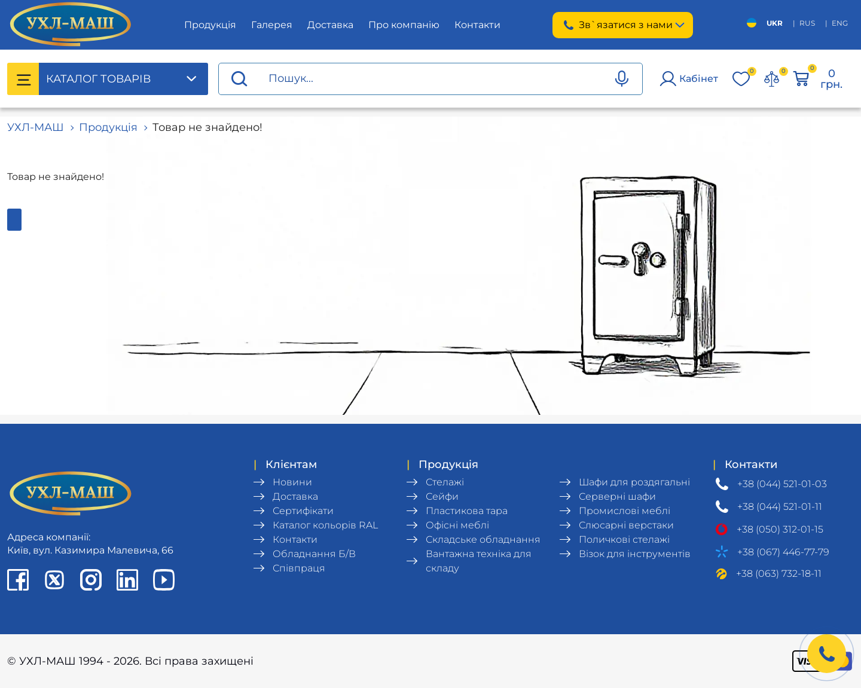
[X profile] (54, 580)
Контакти (477, 24)
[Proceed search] (239, 79)
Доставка (330, 24)
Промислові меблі (624, 510)
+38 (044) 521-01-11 (779, 506)
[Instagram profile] (91, 580)
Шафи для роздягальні (634, 482)
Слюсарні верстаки (626, 525)
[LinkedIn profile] (127, 580)
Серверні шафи (617, 496)
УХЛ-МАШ (35, 127)
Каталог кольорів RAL (325, 525)
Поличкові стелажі (624, 539)
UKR (775, 23)
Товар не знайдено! (207, 127)
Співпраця (299, 568)
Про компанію (403, 24)
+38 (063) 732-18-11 (779, 573)
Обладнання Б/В (314, 553)
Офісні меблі (457, 525)
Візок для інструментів (635, 553)
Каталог (98, 78)
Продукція (210, 24)
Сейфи (442, 496)
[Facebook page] (18, 580)
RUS (807, 23)
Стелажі (445, 482)
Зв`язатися (623, 25)
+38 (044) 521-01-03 (782, 484)
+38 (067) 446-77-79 (783, 552)
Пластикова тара (467, 510)
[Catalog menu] (23, 79)
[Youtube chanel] (164, 580)
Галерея (271, 24)
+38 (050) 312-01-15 (780, 529)
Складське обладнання (483, 539)
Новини (292, 482)
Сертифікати (303, 510)
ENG (840, 23)
